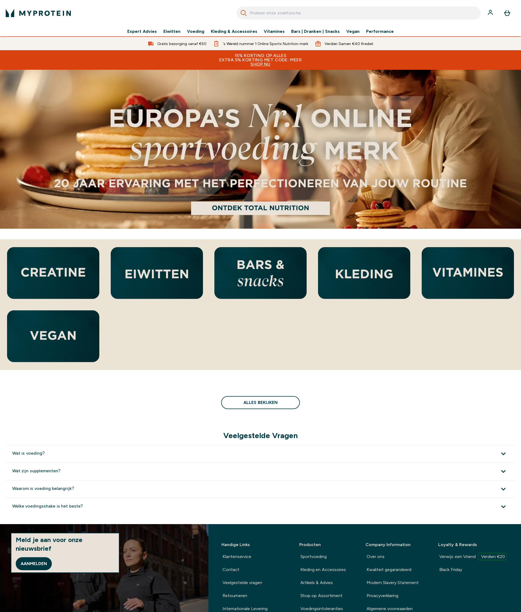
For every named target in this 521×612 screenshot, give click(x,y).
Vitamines (274, 31)
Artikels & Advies (316, 582)
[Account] (491, 13)
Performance (380, 31)
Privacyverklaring (382, 595)
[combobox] (359, 13)
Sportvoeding (313, 556)
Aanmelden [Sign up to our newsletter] (34, 563)
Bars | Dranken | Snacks (315, 31)
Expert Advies (142, 31)
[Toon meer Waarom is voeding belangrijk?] (260, 489)
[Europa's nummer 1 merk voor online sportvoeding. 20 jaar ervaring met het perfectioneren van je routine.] (260, 149)
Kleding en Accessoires (323, 569)
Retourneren (235, 595)
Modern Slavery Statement (393, 582)
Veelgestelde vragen (242, 582)
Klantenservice (237, 556)
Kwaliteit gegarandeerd (389, 569)
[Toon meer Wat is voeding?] (260, 454)
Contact (231, 569)
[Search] (243, 13)
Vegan (353, 31)
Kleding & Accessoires (234, 31)
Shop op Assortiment (321, 595)
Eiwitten (171, 31)
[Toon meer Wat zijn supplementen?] (260, 471)
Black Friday (450, 569)
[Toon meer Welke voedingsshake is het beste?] (260, 506)
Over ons (376, 556)
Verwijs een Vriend (473, 556)
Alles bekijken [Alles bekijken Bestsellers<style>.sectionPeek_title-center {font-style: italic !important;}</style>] (260, 402)
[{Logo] (38, 13)
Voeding (195, 31)
